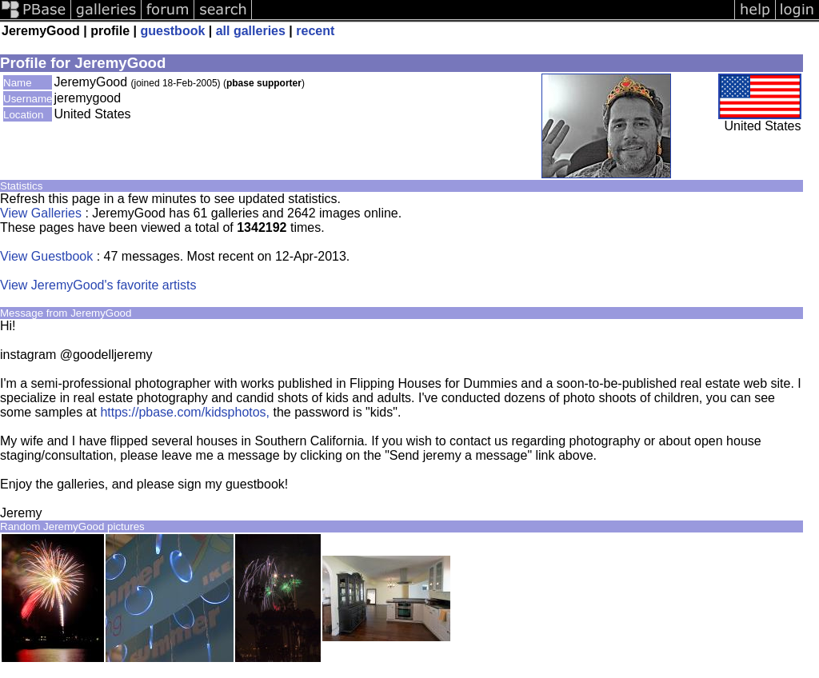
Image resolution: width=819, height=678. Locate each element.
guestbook (172, 31)
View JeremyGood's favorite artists (98, 285)
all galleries (251, 31)
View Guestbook (46, 256)
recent (315, 31)
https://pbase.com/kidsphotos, (185, 412)
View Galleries (41, 213)
